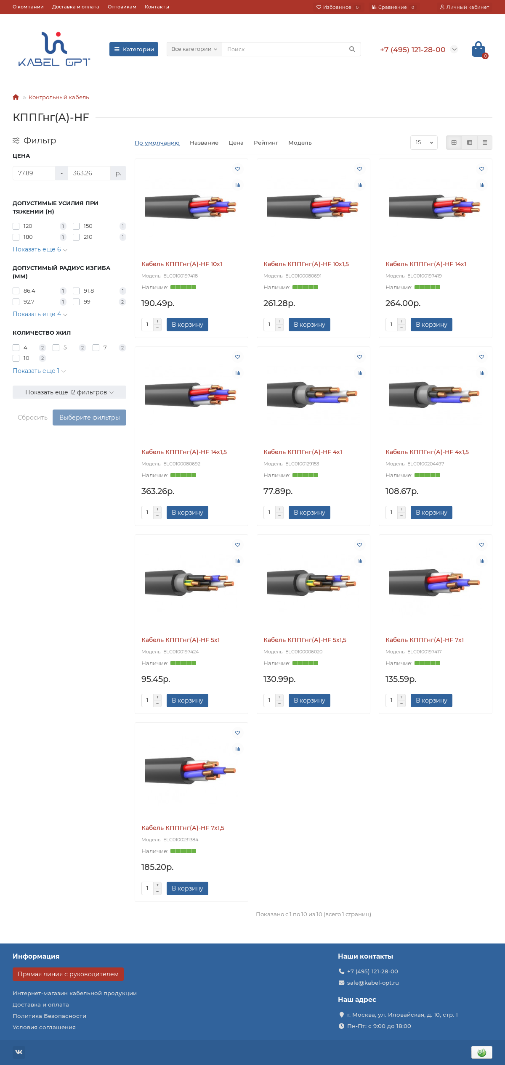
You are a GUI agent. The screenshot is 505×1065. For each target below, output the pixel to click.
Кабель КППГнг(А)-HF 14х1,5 (184, 452)
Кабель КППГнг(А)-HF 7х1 (424, 640)
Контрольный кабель (59, 97)
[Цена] (34, 173)
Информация (36, 956)
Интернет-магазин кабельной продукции (75, 993)
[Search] (291, 49)
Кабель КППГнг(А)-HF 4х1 (302, 452)
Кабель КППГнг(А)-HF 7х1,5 (182, 828)
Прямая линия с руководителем (68, 974)
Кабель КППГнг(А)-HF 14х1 (425, 264)
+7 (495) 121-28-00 (372, 971)
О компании (28, 7)
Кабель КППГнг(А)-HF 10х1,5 (306, 264)
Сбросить (33, 417)
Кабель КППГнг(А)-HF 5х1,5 (304, 640)
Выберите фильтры (89, 417)
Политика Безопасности (49, 1015)
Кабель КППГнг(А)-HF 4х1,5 (427, 452)
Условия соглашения (44, 1027)
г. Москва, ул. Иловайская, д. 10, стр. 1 (402, 1014)
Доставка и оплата (75, 7)
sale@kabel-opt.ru (373, 982)
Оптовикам (122, 7)
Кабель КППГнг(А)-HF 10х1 (181, 264)
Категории (134, 49)
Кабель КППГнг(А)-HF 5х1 (180, 640)
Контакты (157, 7)
